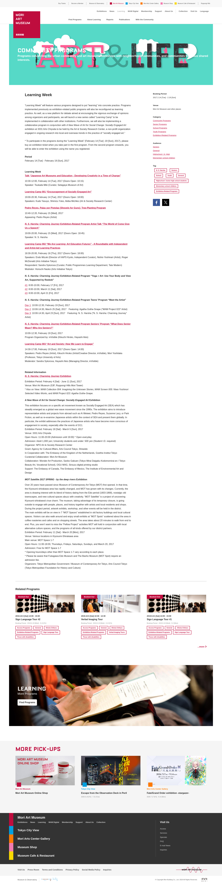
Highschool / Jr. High (161, 154)
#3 (26, 293)
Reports (109, 19)
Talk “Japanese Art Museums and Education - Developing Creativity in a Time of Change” (73, 175)
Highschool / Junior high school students (171, 181)
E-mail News (165, 845)
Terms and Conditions (52, 870)
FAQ (162, 841)
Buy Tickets (62, 3)
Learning (121, 11)
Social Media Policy (91, 870)
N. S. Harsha (160, 170)
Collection (183, 11)
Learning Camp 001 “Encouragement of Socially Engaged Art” (58, 192)
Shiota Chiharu (51, 628)
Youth (169, 175)
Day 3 (28, 313)
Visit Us (193, 11)
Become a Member (77, 3)
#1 (26, 285)
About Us (169, 11)
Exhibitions (102, 11)
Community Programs (162, 121)
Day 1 (28, 305)
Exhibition (48, 376)
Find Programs (75, 19)
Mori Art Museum (118, 3)
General (156, 150)
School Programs (160, 128)
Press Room (33, 870)
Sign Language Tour (50, 632)
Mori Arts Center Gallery (151, 3)
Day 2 (28, 309)
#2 (26, 289)
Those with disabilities (25, 637)
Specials (163, 837)
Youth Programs (159, 132)
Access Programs (23, 628)
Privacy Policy (72, 870)
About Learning (94, 19)
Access (163, 829)
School (158, 175)
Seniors (156, 147)
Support (158, 11)
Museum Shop (168, 3)
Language (204, 11)
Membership (146, 11)
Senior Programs (160, 124)
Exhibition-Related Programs (164, 135)
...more (201, 647)
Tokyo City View (134, 3)
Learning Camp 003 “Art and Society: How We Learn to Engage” (59, 344)
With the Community (144, 19)
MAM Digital (133, 11)
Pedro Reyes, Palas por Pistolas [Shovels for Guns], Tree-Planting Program (65, 208)
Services (163, 833)
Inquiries (163, 850)
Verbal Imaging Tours (117, 632)
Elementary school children (164, 158)
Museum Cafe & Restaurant (186, 3)
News (112, 11)
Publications (124, 19)
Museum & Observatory (96, 3)
